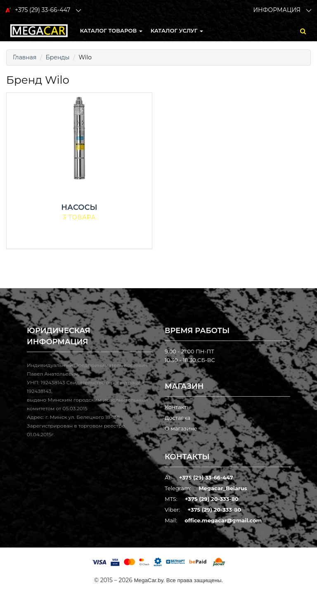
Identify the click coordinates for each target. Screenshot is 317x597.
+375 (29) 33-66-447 (206, 477)
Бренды (57, 57)
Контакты (178, 407)
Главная (24, 57)
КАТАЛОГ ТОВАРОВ (111, 30)
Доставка (177, 417)
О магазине (181, 428)
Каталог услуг (177, 30)
